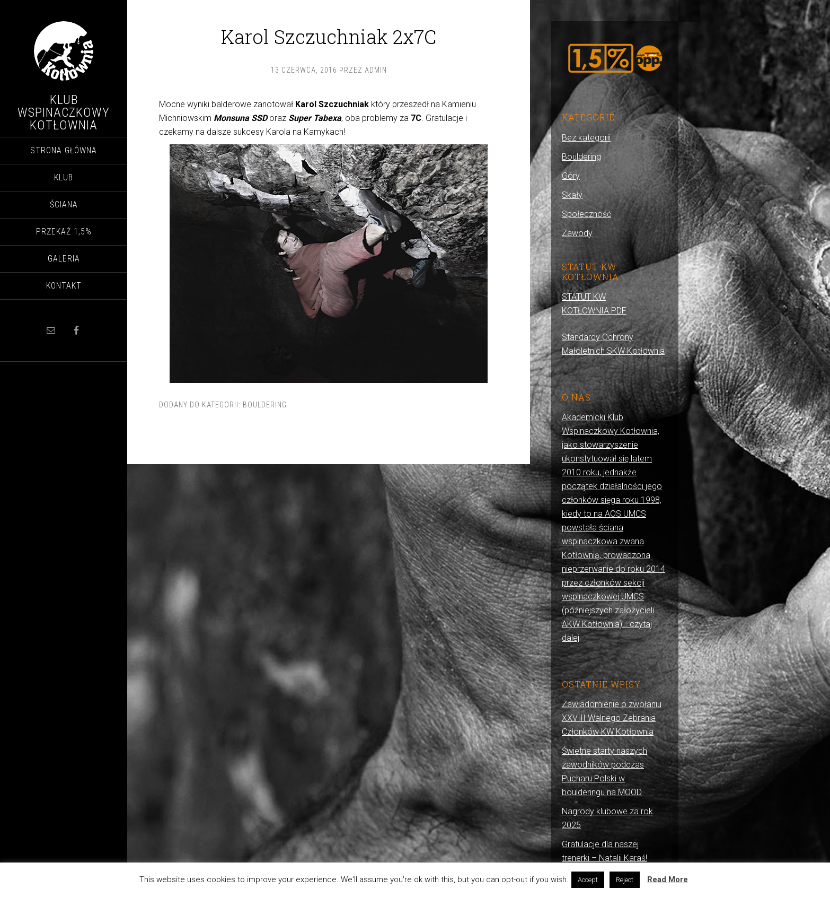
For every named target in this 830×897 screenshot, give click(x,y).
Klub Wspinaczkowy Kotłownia (63, 112)
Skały (572, 195)
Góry (571, 176)
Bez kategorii (586, 138)
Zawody (577, 233)
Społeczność (586, 214)
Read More (667, 879)
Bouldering (265, 404)
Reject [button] (624, 880)
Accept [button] (588, 880)
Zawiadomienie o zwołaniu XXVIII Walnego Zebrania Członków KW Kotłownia (611, 718)
